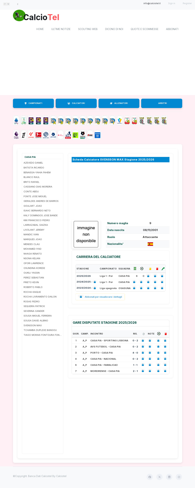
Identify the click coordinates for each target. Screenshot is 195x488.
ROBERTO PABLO (33, 287)
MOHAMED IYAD (32, 249)
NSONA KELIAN (32, 259)
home (40, 29)
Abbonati (172, 29)
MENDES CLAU (32, 244)
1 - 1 (135, 365)
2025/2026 (84, 276)
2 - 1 (135, 371)
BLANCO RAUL (32, 177)
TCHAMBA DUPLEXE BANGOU (40, 330)
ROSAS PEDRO (32, 302)
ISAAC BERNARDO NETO (37, 211)
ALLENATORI (119, 104)
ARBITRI (162, 104)
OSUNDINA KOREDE (34, 268)
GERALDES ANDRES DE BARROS (41, 201)
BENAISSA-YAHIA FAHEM (37, 172)
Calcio (43, 17)
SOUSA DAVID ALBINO (36, 321)
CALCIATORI (76, 104)
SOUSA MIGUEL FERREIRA (38, 316)
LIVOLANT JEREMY (34, 230)
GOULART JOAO (33, 206)
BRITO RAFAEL (31, 182)
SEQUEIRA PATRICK (34, 306)
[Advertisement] (97, 67)
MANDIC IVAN (31, 235)
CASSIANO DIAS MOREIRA (38, 187)
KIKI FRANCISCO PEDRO (37, 220)
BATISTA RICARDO (34, 168)
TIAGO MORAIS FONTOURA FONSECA (43, 335)
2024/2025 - (87, 283)
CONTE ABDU (31, 192)
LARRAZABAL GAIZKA (36, 225)
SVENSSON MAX (33, 325)
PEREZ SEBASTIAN (34, 278)
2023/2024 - (87, 289)
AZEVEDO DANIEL (33, 163)
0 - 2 (135, 341)
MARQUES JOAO (33, 239)
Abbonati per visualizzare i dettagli (100, 297)
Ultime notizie (61, 29)
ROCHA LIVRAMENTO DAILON (40, 297)
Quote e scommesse (144, 29)
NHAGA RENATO (33, 254)
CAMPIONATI (33, 104)
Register (187, 3)
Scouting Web (88, 29)
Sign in (171, 3)
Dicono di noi (114, 29)
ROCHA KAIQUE (32, 292)
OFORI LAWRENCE (34, 263)
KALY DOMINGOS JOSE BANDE (41, 215)
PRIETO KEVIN (31, 282)
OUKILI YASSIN (32, 273)
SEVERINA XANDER (34, 311)
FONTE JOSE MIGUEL (35, 196)
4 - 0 (135, 353)
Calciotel (61, 476)
